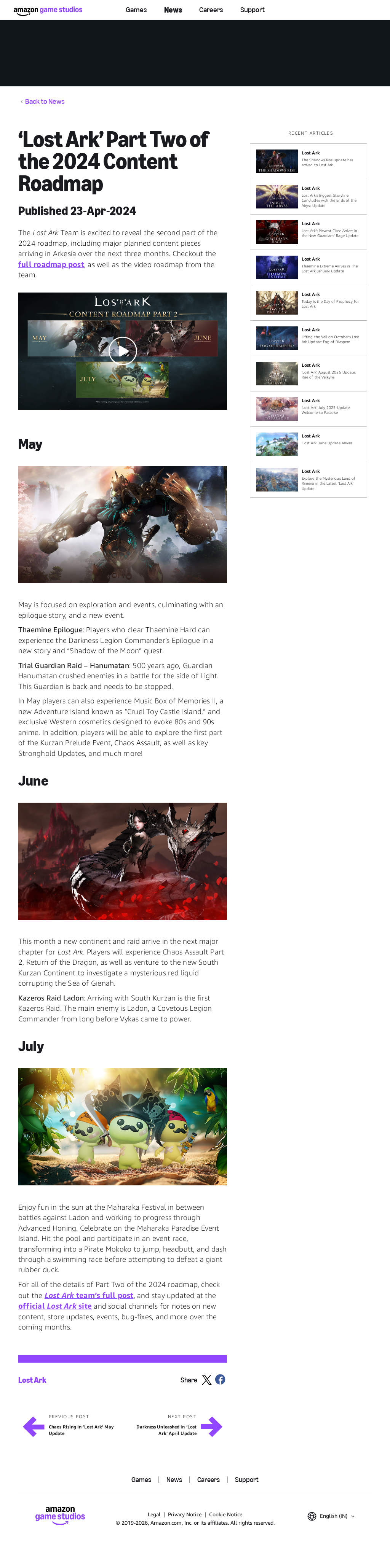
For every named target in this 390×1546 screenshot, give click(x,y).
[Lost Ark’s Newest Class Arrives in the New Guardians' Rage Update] (308, 232)
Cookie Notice (225, 1514)
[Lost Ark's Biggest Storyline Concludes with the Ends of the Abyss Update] (308, 197)
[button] (122, 351)
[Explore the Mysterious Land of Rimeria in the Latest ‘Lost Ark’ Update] (308, 480)
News (173, 9)
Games (136, 9)
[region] (311, 314)
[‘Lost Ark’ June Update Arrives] (308, 444)
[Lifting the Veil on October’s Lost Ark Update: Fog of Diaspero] (308, 338)
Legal (154, 1514)
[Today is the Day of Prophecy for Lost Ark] (308, 303)
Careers (211, 9)
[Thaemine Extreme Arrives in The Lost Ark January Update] (308, 267)
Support (252, 9)
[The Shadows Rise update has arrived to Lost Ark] (308, 161)
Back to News (45, 101)
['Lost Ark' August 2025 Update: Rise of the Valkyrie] (308, 373)
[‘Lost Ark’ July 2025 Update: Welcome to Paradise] (308, 409)
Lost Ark (32, 1380)
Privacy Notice (184, 1514)
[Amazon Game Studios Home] (48, 11)
